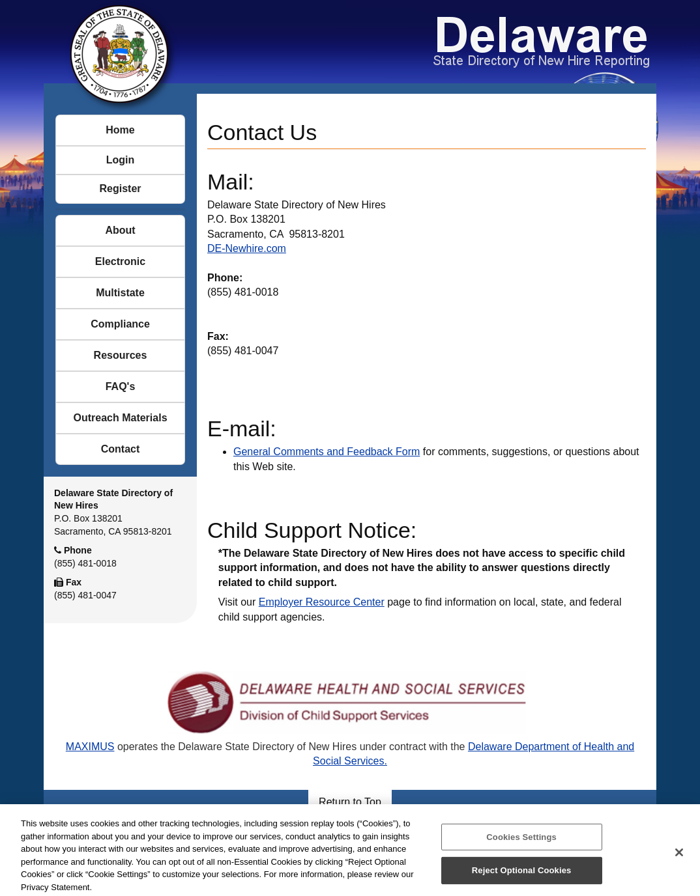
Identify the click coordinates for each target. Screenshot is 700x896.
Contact (120, 449)
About (120, 230)
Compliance (120, 323)
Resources (120, 355)
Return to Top (350, 801)
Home (120, 129)
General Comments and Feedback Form (326, 451)
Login (120, 159)
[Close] (679, 856)
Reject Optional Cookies (522, 875)
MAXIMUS (90, 746)
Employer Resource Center (322, 602)
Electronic (120, 261)
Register (120, 188)
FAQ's (121, 386)
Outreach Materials (120, 417)
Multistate (120, 292)
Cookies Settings (521, 841)
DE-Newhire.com (246, 248)
